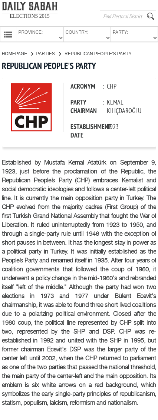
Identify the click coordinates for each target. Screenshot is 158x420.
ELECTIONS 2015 (30, 16)
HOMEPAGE (17, 53)
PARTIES (48, 53)
